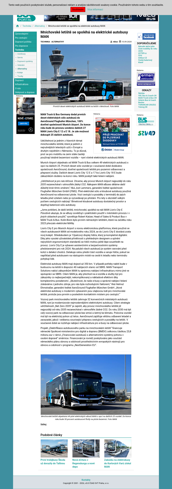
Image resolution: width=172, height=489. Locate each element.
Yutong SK (142, 107)
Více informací (95, 9)
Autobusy (21, 54)
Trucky (20, 76)
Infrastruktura (21, 84)
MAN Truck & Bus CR (147, 98)
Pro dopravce (21, 46)
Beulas (141, 102)
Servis (20, 57)
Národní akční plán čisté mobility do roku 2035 (147, 48)
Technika (26, 26)
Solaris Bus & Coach (147, 100)
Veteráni (20, 65)
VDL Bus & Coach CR (147, 95)
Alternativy (39, 26)
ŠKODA (141, 93)
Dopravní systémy (25, 61)
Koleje (20, 72)
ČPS (140, 55)
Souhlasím (78, 9)
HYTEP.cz (142, 53)
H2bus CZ (142, 58)
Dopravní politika (23, 42)
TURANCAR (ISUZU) (147, 105)
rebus (114, 41)
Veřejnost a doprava (24, 92)
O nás (18, 88)
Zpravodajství (21, 33)
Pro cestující (21, 38)
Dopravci (19, 80)
